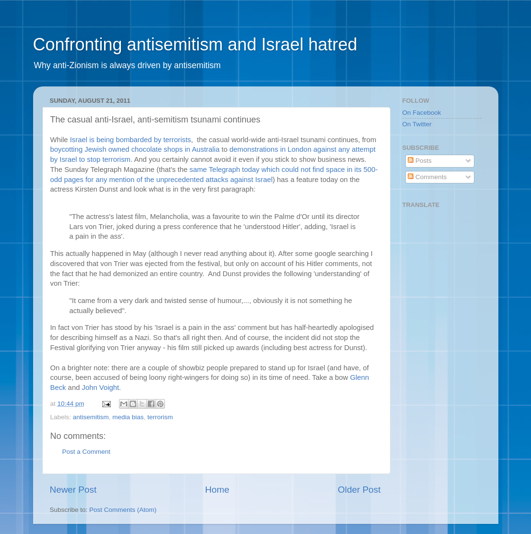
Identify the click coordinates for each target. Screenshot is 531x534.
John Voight (100, 387)
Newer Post (73, 490)
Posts (420, 160)
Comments (427, 177)
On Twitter (417, 124)
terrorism (160, 417)
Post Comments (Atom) (122, 509)
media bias (127, 417)
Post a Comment (86, 451)
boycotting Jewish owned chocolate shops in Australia (136, 149)
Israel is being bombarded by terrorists (130, 140)
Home (217, 490)
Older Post (359, 490)
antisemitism (91, 417)
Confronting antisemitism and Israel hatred (195, 44)
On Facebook (421, 112)
